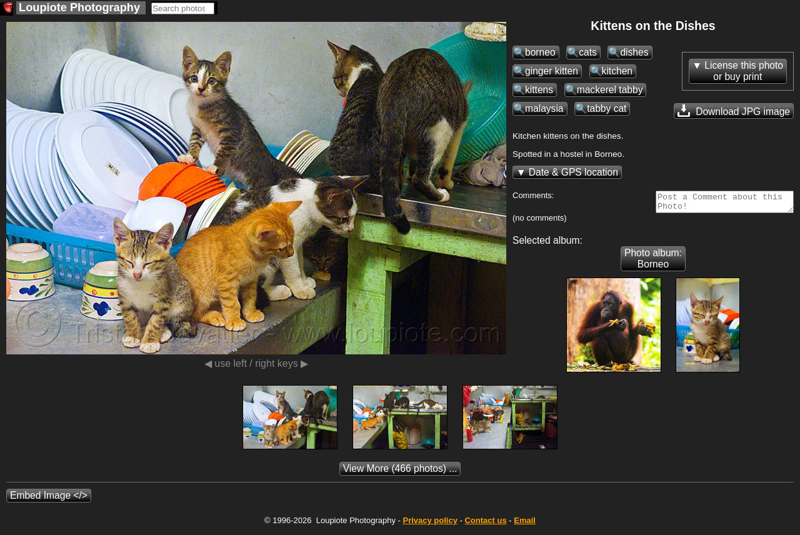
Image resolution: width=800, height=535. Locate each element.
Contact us (485, 524)
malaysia (544, 108)
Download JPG (734, 110)
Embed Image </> (49, 499)
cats (588, 52)
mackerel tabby (610, 89)
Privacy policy (429, 524)
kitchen (617, 71)
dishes (634, 52)
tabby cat (606, 108)
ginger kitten (551, 71)
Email (525, 524)
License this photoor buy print (743, 71)
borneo (540, 52)
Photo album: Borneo (653, 262)
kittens (539, 89)
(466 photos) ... (400, 472)
